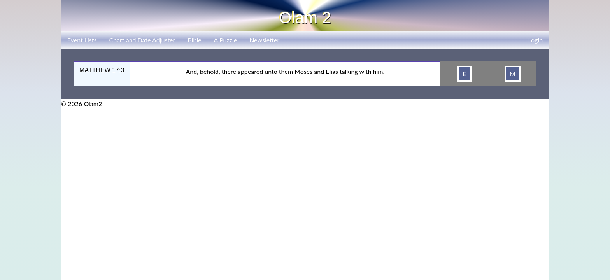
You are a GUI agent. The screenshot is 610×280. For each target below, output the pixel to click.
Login (535, 40)
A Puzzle (225, 40)
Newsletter (264, 40)
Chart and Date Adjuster (142, 40)
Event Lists (82, 40)
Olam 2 (305, 18)
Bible (194, 40)
